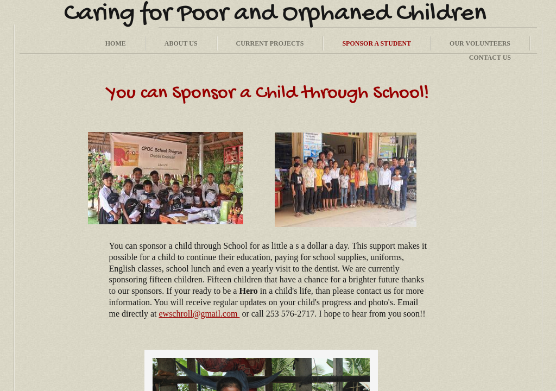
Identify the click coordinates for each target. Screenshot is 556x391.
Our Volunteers (480, 43)
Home (115, 43)
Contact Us (490, 57)
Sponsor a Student (376, 43)
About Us (181, 43)
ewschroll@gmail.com (199, 313)
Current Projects (270, 43)
